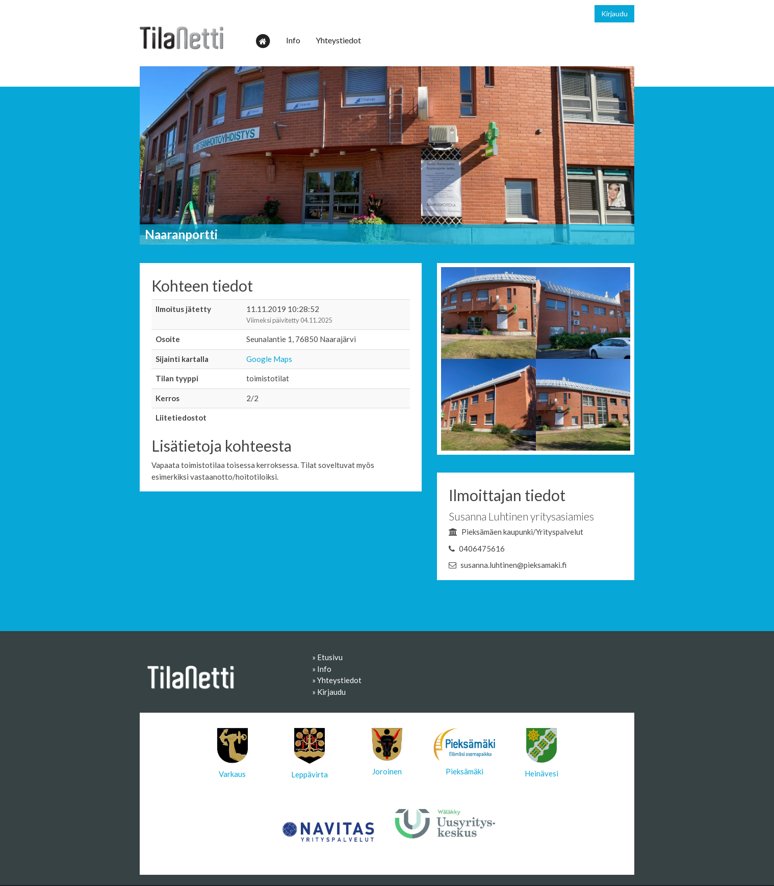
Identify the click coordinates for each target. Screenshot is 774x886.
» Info (321, 668)
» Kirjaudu (329, 691)
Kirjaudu (614, 13)
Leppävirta (309, 753)
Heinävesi (541, 753)
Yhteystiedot (338, 40)
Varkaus (232, 753)
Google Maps (269, 358)
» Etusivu (327, 657)
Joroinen (387, 752)
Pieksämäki (464, 752)
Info (293, 40)
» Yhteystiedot (337, 680)
